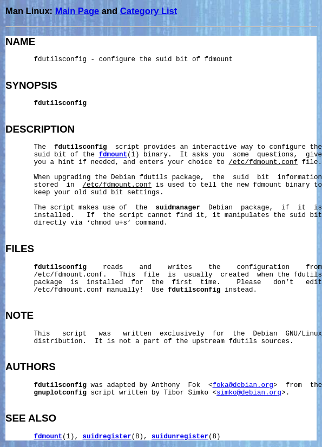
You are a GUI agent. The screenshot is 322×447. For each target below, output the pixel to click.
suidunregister (180, 437)
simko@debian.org (248, 393)
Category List (148, 11)
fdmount (113, 155)
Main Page (77, 11)
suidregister (107, 437)
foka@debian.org (243, 385)
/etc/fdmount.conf (263, 162)
